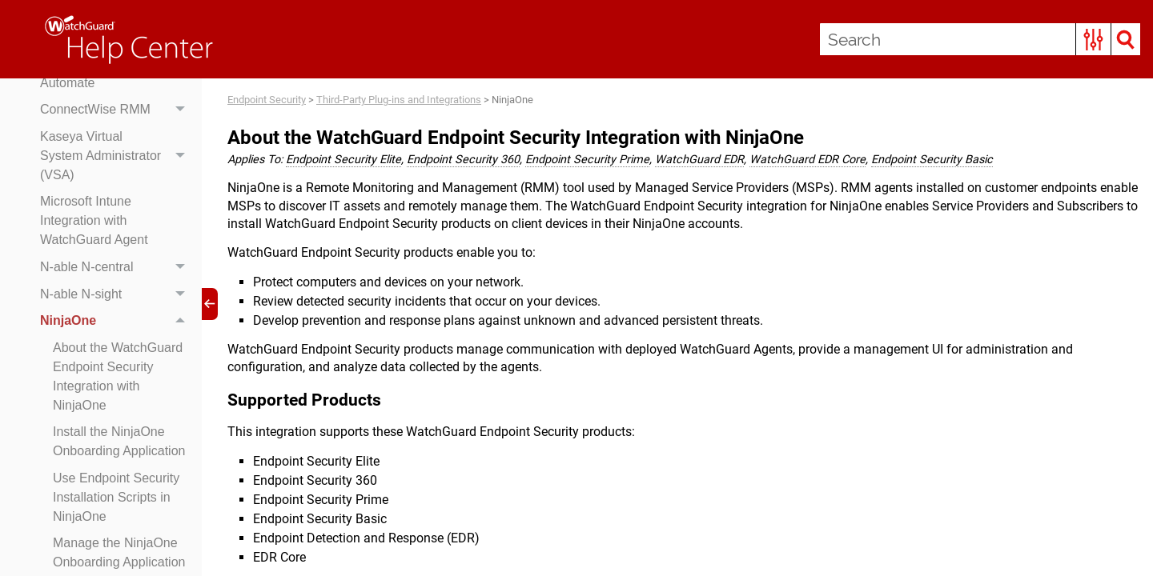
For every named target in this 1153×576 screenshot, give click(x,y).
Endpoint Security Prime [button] (587, 159)
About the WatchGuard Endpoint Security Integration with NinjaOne (118, 376)
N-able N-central (117, 267)
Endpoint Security (266, 100)
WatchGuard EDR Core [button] (807, 159)
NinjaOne (117, 320)
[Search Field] (980, 39)
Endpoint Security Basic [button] (932, 159)
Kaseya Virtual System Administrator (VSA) (117, 156)
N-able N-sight (117, 294)
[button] (1093, 39)
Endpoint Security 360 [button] (463, 159)
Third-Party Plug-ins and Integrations (398, 100)
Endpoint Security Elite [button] (343, 159)
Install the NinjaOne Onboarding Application (119, 441)
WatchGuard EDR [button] (699, 159)
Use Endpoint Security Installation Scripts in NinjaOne (116, 497)
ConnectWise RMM (117, 109)
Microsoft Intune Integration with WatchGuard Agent (94, 220)
